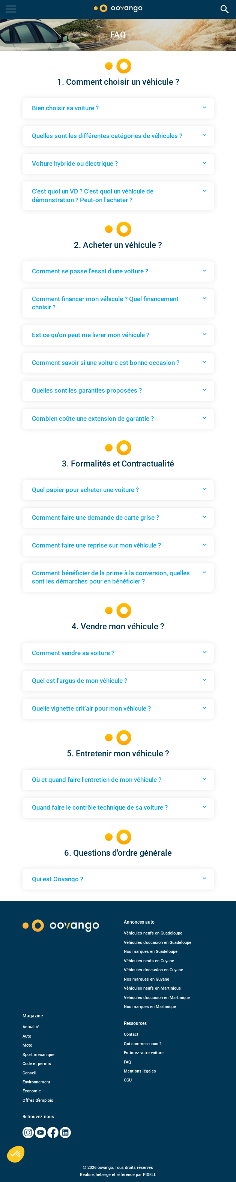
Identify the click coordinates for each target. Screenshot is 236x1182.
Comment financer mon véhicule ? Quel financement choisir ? (120, 302)
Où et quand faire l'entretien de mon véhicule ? (120, 779)
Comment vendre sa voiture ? (120, 652)
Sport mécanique (38, 1054)
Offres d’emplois (38, 1100)
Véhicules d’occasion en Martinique (157, 997)
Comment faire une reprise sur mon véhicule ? (120, 545)
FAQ (127, 1062)
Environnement (36, 1082)
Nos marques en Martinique (150, 1006)
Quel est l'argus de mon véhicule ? (120, 680)
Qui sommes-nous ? (142, 1043)
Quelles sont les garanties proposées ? (120, 390)
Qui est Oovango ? (120, 878)
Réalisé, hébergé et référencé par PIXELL (118, 1174)
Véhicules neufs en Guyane (149, 960)
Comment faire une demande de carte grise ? (120, 517)
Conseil (29, 1073)
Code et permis (37, 1063)
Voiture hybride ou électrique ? (120, 163)
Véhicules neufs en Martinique (152, 988)
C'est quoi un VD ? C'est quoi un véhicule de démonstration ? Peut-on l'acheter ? (120, 195)
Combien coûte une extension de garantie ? (120, 418)
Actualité (31, 1026)
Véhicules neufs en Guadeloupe (153, 933)
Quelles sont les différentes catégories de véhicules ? (120, 135)
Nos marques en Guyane (146, 979)
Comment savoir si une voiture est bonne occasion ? (120, 362)
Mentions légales (140, 1071)
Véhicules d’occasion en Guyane (153, 970)
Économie (32, 1091)
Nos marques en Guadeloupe (150, 951)
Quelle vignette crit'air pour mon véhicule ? (120, 708)
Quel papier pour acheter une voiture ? (120, 489)
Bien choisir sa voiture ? (120, 108)
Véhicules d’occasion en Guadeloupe (157, 942)
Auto (27, 1036)
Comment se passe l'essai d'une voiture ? (120, 271)
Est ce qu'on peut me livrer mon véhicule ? (120, 334)
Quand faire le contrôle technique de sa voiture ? (120, 807)
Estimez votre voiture (144, 1052)
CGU (128, 1080)
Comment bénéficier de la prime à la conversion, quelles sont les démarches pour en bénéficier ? (120, 576)
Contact (131, 1034)
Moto (27, 1045)
